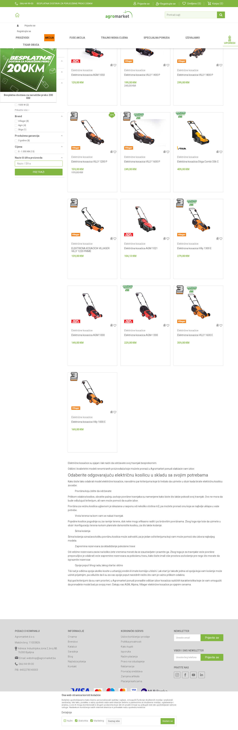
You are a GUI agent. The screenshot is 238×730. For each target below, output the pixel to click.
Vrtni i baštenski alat (60, 41)
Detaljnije (67, 712)
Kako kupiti (127, 683)
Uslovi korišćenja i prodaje (135, 673)
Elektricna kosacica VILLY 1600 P (142, 198)
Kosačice (77, 41)
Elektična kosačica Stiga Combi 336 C (198, 198)
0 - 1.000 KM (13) (26, 188)
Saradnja (73, 688)
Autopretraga (140, 46)
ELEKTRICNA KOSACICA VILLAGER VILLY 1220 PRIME (90, 287)
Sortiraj (156, 46)
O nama (72, 673)
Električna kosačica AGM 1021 (141, 285)
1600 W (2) (23, 142)
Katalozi (72, 683)
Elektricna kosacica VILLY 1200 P (89, 198)
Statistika (83, 720)
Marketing (99, 720)
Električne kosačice (82, 107)
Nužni (70, 720)
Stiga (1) (22, 166)
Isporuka (126, 688)
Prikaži (185, 46)
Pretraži (38, 209)
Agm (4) (22, 162)
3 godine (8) (24, 177)
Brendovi (73, 678)
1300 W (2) (23, 133)
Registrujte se (168, 3)
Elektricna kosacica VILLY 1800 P (195, 111)
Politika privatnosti (131, 678)
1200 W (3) (23, 129)
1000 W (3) (23, 125)
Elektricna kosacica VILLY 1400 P (142, 111)
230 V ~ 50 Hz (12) (27, 114)
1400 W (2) (23, 137)
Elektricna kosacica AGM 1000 (88, 372)
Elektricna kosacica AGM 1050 (88, 111)
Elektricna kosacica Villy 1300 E (194, 285)
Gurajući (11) (24, 103)
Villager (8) (23, 158)
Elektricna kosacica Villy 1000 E (88, 458)
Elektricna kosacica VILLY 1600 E (195, 372)
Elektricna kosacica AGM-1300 (141, 372)
